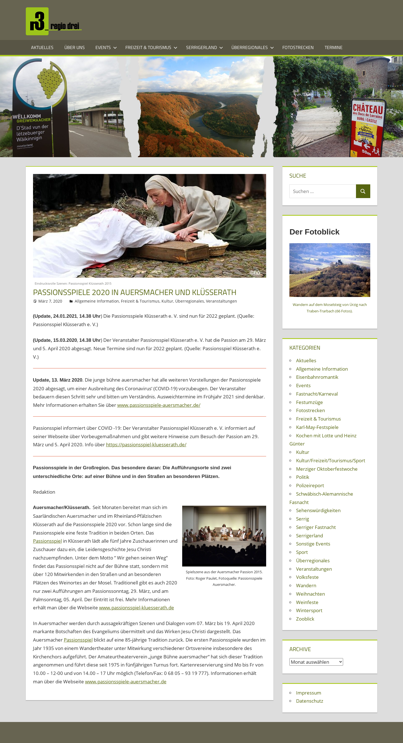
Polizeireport (310, 485)
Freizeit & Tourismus (151, 47)
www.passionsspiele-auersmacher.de (126, 681)
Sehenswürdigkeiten (318, 510)
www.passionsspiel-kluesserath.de (136, 607)
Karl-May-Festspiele (317, 427)
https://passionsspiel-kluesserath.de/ (146, 444)
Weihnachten (310, 594)
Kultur (167, 301)
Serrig (302, 519)
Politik (302, 477)
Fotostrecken (298, 47)
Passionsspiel (47, 541)
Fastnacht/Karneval (317, 394)
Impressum (308, 692)
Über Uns (74, 47)
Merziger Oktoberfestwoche (327, 469)
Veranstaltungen (221, 301)
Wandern (306, 585)
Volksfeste (307, 577)
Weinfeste (307, 602)
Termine (334, 47)
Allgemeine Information (97, 301)
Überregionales (252, 47)
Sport (302, 552)
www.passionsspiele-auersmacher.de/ (158, 405)
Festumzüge (309, 402)
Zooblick (305, 619)
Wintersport (309, 610)
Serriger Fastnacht (316, 527)
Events (106, 47)
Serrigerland (204, 47)
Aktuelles (42, 47)
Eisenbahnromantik (317, 377)
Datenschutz (309, 701)
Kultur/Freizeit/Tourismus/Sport (330, 460)
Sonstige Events (313, 543)
